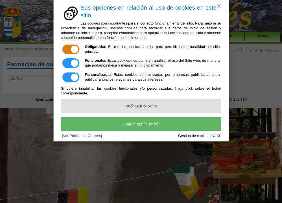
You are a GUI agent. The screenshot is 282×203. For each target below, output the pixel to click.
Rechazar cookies (141, 106)
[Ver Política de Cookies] (82, 136)
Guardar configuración (141, 124)
